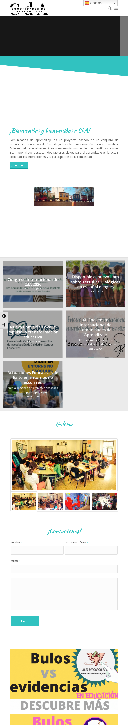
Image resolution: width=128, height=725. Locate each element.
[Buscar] (108, 8)
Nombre (16, 542)
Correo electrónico (76, 542)
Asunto (16, 561)
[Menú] (116, 8)
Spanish (93, 3)
